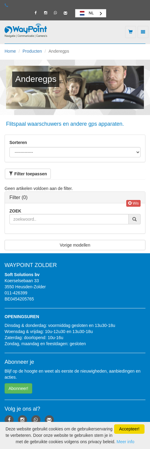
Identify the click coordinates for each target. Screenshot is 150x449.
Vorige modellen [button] (75, 245)
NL (86, 13)
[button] (28, 174)
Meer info (125, 441)
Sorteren (18, 142)
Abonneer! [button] (18, 388)
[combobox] (90, 13)
